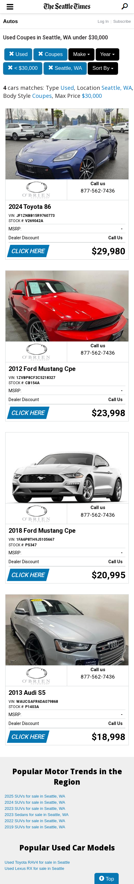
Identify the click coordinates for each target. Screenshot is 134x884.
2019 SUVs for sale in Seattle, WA (35, 827)
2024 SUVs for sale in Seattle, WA (35, 802)
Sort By (102, 68)
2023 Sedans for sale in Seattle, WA (36, 814)
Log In (103, 21)
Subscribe (122, 21)
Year (107, 54)
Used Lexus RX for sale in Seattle (34, 868)
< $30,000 (23, 68)
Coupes (50, 54)
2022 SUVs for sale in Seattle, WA (35, 820)
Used (18, 54)
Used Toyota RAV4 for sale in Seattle (37, 862)
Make (81, 54)
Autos (10, 21)
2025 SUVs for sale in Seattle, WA (35, 796)
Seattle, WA (65, 68)
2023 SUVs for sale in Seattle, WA (35, 808)
